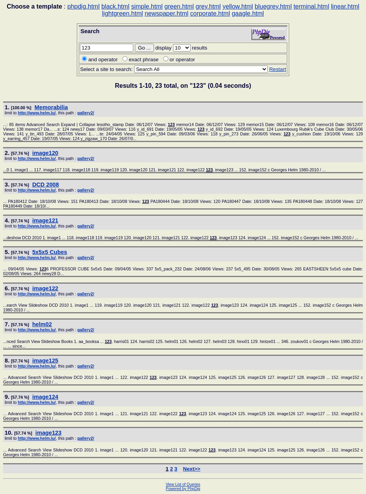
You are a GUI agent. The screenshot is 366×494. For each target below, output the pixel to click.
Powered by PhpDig (183, 489)
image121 (45, 220)
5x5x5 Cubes (49, 252)
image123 (48, 433)
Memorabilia (51, 107)
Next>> (191, 469)
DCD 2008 (45, 184)
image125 (45, 360)
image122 (45, 288)
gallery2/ (85, 112)
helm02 (42, 324)
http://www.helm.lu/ (37, 112)
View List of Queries (183, 484)
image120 (45, 153)
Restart (277, 69)
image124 (45, 397)
